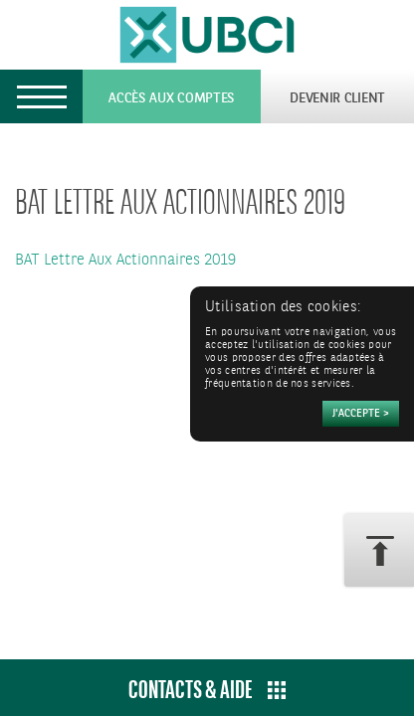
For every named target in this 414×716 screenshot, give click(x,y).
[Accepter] (360, 414)
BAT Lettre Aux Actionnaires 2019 (125, 260)
